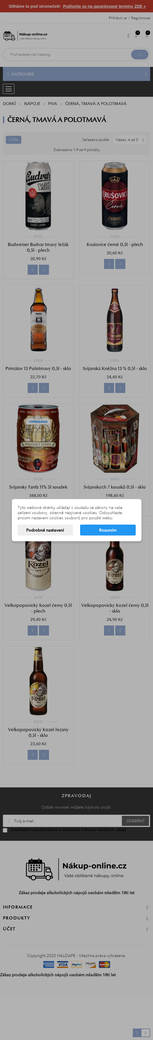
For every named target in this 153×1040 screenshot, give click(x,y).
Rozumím (107, 529)
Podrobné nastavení (45, 529)
